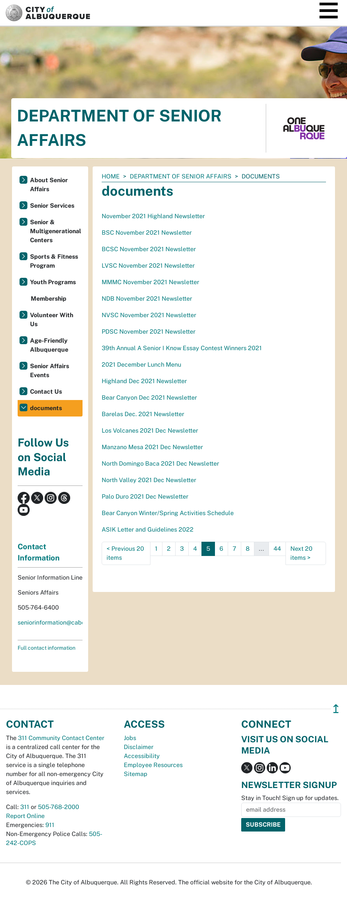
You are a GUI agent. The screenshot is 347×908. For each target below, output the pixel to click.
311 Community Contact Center (61, 738)
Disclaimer (138, 747)
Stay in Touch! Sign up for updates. (290, 798)
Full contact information (46, 648)
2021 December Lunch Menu (141, 364)
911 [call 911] (49, 825)
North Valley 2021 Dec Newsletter (149, 480)
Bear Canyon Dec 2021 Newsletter (149, 397)
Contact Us (46, 391)
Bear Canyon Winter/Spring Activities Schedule (168, 513)
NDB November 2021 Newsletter (147, 298)
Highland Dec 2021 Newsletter (144, 381)
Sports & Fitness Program (54, 261)
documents (46, 408)
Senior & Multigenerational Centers (55, 231)
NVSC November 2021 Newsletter (149, 315)
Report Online (25, 816)
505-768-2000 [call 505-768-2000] (58, 807)
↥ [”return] (336, 709)
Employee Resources (153, 765)
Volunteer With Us (51, 320)
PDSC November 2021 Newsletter (148, 331)
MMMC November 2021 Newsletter (150, 282)
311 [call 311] (24, 807)
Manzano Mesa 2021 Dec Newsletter (152, 447)
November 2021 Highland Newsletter (153, 216)
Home (111, 176)
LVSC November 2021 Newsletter (148, 265)
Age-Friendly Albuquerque (49, 345)
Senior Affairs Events (49, 371)
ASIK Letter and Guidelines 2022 (148, 529)
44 (277, 548)
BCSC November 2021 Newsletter (149, 249)
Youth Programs (53, 282)
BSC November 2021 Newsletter (147, 232)
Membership (48, 298)
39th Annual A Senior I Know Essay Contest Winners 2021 (182, 348)
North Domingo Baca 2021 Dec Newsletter (160, 463)
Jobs (130, 738)
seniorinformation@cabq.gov (57, 622)
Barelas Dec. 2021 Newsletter (143, 414)
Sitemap (135, 774)
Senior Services (52, 205)
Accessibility (142, 756)
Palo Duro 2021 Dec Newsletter (145, 496)
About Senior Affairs (49, 185)
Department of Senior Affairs (180, 176)
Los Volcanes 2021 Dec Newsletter (150, 430)
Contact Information (39, 552)
